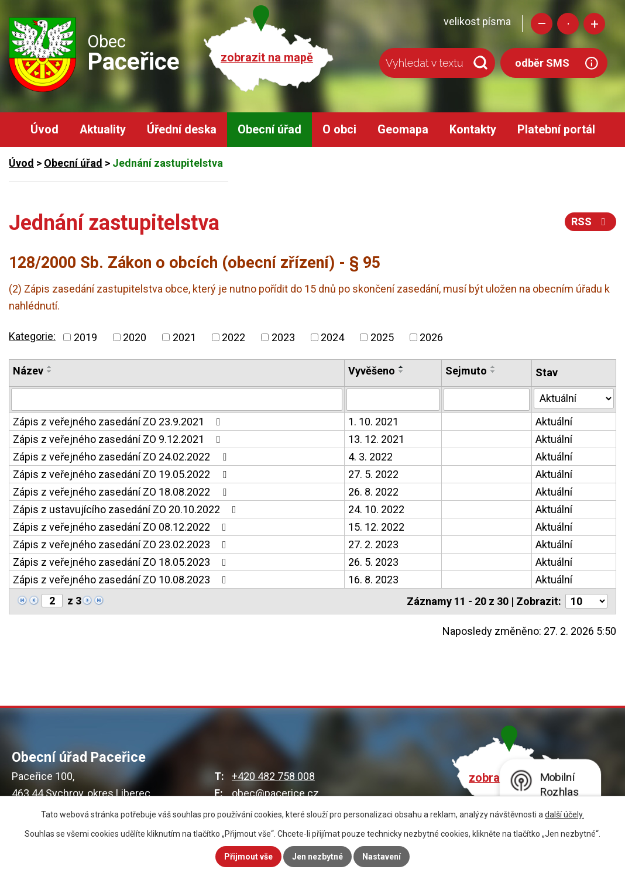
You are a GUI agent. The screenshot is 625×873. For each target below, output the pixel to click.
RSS (590, 221)
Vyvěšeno (371, 371)
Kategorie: (32, 336)
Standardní (568, 24)
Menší (541, 24)
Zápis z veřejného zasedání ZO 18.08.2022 (122, 492)
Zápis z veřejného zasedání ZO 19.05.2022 (122, 474)
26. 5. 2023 (373, 562)
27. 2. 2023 (373, 544)
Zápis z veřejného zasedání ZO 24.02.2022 (122, 457)
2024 (332, 337)
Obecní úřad (269, 129)
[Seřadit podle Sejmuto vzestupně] (493, 367)
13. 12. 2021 (376, 439)
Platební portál (556, 129)
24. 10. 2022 (376, 509)
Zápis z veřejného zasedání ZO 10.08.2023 (122, 579)
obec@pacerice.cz (275, 793)
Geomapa (402, 129)
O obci (339, 129)
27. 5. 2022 (373, 474)
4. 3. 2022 (370, 457)
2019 (85, 337)
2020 (134, 337)
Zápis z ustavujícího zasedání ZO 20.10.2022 (127, 509)
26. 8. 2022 (373, 492)
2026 (431, 337)
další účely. (564, 814)
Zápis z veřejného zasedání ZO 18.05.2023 (122, 562)
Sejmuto (466, 371)
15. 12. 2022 (376, 527)
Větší (594, 24)
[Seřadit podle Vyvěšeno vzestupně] (401, 367)
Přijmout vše (248, 856)
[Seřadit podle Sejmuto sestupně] (493, 371)
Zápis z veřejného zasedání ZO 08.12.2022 (122, 527)
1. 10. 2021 (373, 421)
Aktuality (103, 129)
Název (28, 371)
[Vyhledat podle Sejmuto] (487, 400)
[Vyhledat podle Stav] (574, 398)
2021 (184, 337)
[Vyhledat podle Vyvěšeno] (393, 400)
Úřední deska (182, 129)
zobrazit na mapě (267, 57)
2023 (283, 337)
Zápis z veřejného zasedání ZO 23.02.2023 (122, 544)
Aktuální (553, 421)
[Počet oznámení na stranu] (586, 601)
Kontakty (472, 129)
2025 (382, 337)
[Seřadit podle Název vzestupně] (49, 367)
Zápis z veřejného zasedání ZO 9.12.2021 (119, 439)
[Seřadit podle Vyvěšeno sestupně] (401, 371)
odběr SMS (542, 63)
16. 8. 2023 (373, 579)
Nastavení (381, 856)
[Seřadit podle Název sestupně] (49, 371)
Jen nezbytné (317, 856)
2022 (233, 337)
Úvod (44, 129)
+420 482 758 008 (273, 776)
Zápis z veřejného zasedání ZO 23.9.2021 (119, 421)
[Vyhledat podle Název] (176, 400)
